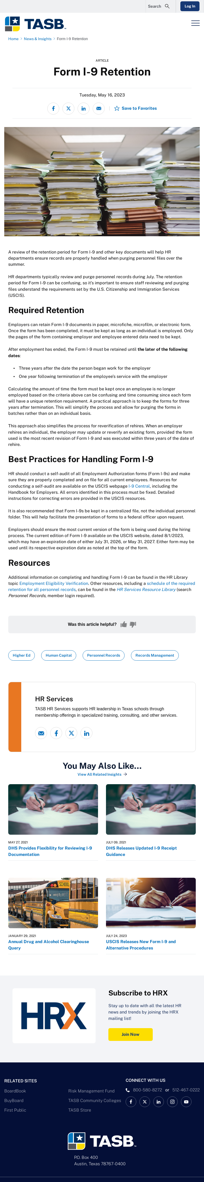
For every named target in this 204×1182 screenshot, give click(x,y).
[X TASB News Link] (144, 1101)
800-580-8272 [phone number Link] (147, 1089)
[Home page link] (14, 39)
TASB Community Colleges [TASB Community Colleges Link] (94, 1100)
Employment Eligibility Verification (53, 583)
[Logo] (38, 24)
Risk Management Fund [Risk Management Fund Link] (91, 1091)
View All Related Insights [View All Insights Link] (99, 774)
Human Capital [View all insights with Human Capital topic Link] (59, 655)
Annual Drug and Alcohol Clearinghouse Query (48, 945)
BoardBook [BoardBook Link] (15, 1091)
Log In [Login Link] (190, 6)
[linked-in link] (86, 733)
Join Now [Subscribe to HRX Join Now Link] (130, 1034)
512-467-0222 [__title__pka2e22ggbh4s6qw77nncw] (186, 1089)
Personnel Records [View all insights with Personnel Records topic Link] (103, 655)
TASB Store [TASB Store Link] (79, 1110)
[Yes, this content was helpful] (124, 624)
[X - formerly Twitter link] (71, 733)
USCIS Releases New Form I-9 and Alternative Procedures (141, 945)
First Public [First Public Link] (15, 1110)
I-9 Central (139, 486)
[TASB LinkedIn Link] (158, 1101)
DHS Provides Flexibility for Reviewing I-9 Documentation (50, 851)
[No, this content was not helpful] (133, 624)
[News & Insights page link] (39, 39)
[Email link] (41, 733)
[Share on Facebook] (53, 109)
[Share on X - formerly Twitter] (68, 109)
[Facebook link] (56, 733)
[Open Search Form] (161, 6)
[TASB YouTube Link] (186, 1101)
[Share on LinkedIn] (84, 109)
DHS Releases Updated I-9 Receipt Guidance (141, 851)
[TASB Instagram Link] (172, 1101)
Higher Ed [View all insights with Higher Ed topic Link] (21, 655)
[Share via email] (99, 109)
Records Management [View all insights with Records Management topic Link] (154, 655)
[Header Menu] (195, 23)
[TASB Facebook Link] (131, 1101)
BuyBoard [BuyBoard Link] (13, 1100)
